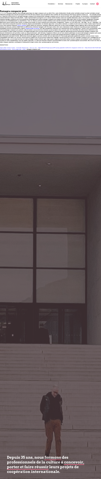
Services (60, 4)
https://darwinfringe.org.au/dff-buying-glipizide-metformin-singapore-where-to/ (61, 47)
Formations (52, 4)
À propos (85, 4)
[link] (24, 49)
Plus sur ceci (33, 47)
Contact (92, 4)
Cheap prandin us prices (32, 28)
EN (97, 4)
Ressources (69, 4)
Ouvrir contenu (21, 25)
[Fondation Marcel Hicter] (11, 3)
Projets (78, 4)
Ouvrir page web (16, 49)
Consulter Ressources (22, 47)
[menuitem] (52, 4)
